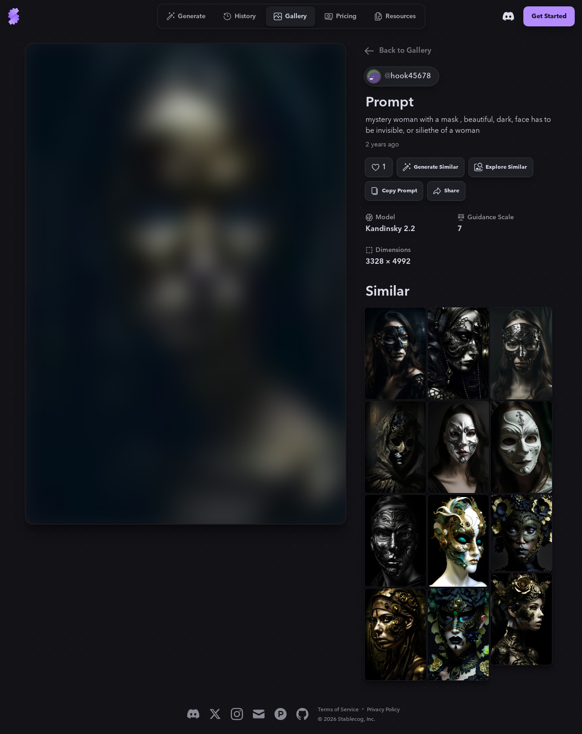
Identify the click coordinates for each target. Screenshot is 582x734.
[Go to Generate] (186, 16)
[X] (215, 714)
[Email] (259, 714)
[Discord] (508, 16)
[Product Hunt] (280, 714)
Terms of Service (338, 710)
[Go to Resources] (395, 16)
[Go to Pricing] (341, 16)
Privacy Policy (383, 710)
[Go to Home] (13, 16)
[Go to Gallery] (290, 16)
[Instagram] (237, 714)
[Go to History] (240, 16)
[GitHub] (302, 714)
